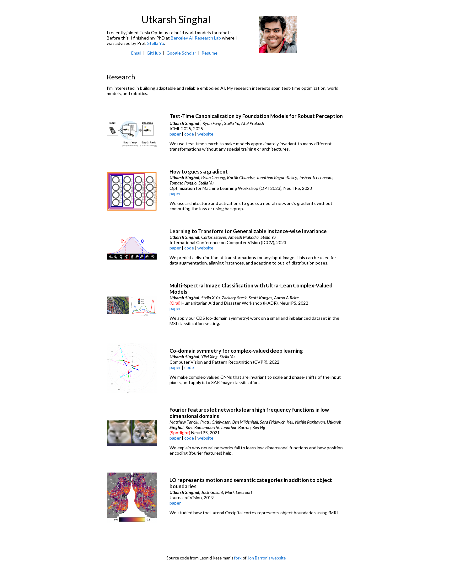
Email (136, 53)
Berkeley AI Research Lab (196, 37)
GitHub (154, 53)
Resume (210, 53)
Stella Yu (155, 43)
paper (175, 133)
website (205, 133)
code (189, 133)
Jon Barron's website (266, 557)
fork (238, 557)
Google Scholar (181, 53)
